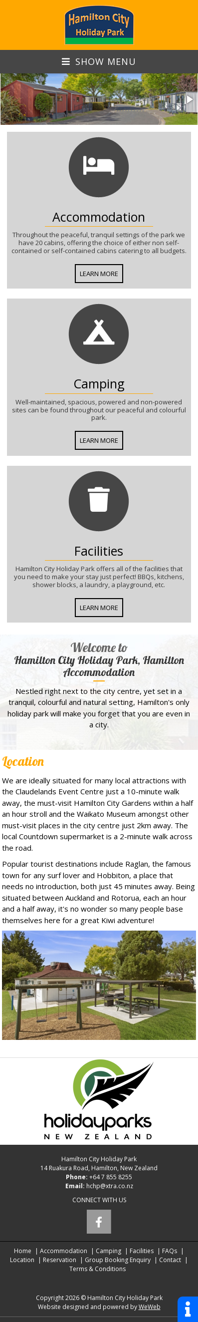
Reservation (59, 1260)
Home (22, 1251)
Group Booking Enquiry (118, 1260)
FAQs (169, 1251)
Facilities (142, 1251)
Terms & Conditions (97, 1269)
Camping (108, 1251)
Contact (170, 1260)
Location (22, 1260)
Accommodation (63, 1251)
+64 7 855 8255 (110, 1177)
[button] (189, 99)
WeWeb (150, 1307)
